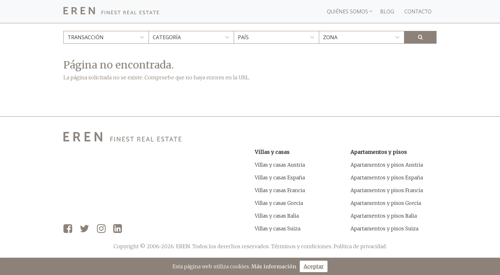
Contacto (417, 11)
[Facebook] (67, 229)
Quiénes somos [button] (349, 11)
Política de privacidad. (360, 246)
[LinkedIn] (117, 229)
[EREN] (111, 11)
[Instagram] (101, 229)
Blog (387, 11)
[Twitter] (84, 229)
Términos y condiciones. (301, 246)
